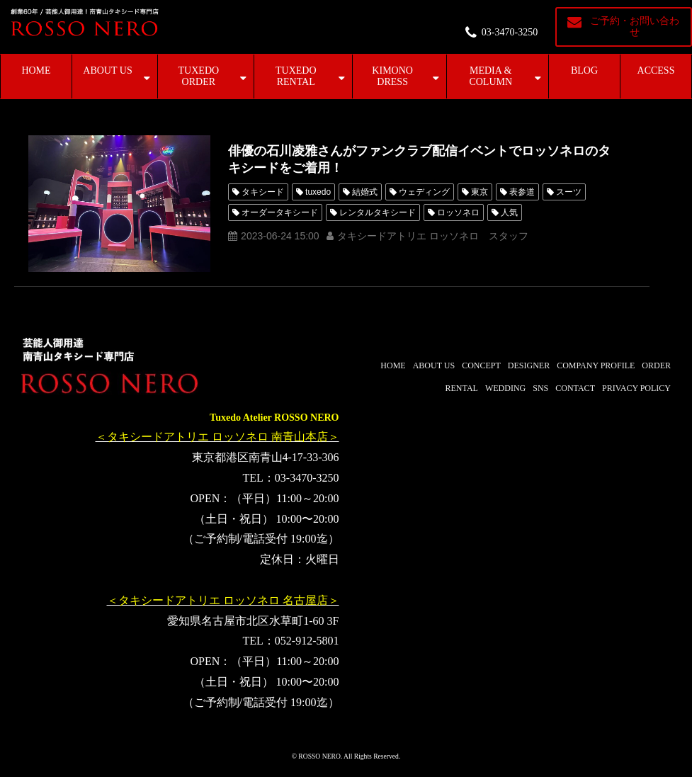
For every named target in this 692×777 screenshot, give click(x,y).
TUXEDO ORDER (199, 76)
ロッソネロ (458, 212)
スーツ (569, 192)
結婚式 (365, 192)
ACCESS (656, 70)
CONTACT (575, 388)
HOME (35, 70)
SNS (540, 388)
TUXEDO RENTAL (296, 76)
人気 (509, 212)
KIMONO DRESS (392, 76)
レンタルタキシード (377, 212)
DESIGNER (529, 365)
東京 (479, 192)
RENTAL (462, 388)
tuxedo (318, 192)
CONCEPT (481, 365)
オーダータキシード (280, 212)
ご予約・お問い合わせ (634, 27)
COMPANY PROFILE (596, 365)
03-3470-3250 (510, 32)
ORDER (656, 365)
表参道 (522, 192)
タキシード (263, 192)
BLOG (584, 70)
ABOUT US (107, 70)
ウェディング (424, 192)
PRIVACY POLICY (636, 388)
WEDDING (505, 388)
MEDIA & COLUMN (490, 76)
